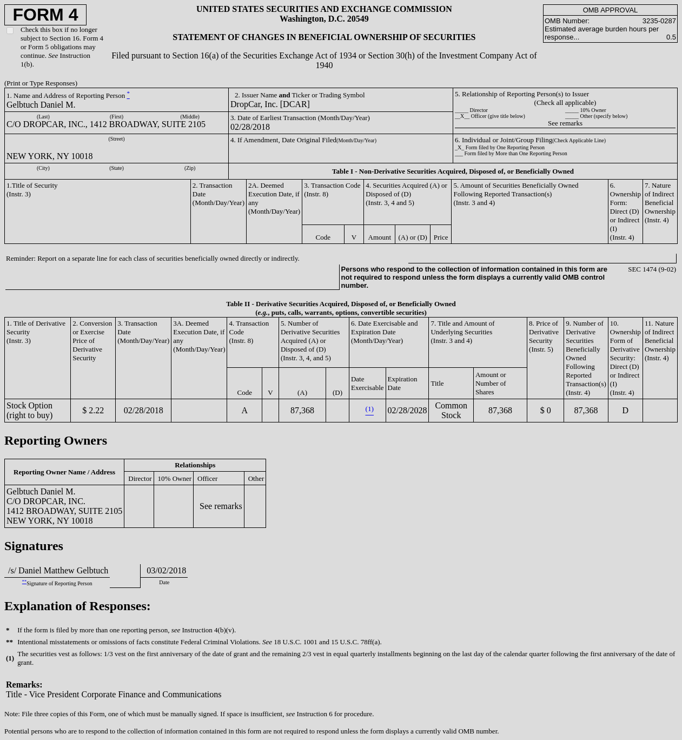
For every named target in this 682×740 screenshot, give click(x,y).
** (24, 581)
